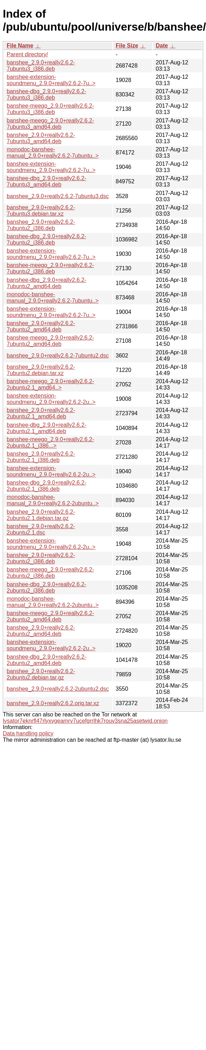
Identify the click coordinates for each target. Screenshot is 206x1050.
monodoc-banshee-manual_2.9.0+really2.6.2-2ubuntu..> (53, 500)
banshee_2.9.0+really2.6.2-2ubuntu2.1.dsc (41, 529)
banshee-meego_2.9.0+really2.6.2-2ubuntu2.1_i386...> (50, 442)
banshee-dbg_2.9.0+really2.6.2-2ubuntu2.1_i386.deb (46, 486)
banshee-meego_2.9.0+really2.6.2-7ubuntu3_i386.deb (50, 109)
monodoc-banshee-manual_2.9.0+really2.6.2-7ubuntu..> (53, 152)
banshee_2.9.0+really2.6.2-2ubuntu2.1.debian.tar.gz (41, 515)
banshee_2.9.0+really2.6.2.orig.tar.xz (53, 703)
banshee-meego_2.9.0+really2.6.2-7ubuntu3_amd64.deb (50, 124)
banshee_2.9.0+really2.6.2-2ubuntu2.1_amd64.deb (41, 413)
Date (162, 46)
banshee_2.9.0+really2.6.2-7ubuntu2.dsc (58, 356)
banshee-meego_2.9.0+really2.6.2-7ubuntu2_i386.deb (50, 268)
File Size (127, 46)
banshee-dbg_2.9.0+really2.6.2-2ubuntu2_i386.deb (46, 587)
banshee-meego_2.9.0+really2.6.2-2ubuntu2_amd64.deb (50, 616)
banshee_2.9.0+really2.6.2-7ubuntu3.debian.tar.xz (41, 210)
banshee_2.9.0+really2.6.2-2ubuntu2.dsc (58, 689)
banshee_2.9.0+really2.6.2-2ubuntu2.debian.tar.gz (41, 674)
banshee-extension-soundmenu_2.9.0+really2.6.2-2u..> (51, 399)
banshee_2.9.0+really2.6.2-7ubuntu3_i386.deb (41, 65)
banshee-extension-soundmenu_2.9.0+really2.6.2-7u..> (51, 80)
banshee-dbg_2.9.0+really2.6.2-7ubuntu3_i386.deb (46, 94)
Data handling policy (28, 733)
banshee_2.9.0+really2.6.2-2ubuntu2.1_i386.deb (41, 457)
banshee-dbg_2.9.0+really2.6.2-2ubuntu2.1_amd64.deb (46, 428)
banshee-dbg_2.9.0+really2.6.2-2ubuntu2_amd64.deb (46, 660)
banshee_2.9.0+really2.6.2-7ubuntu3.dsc (58, 196)
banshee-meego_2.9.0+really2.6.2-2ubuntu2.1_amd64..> (50, 384)
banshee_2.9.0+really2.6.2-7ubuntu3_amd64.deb (41, 138)
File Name (20, 46)
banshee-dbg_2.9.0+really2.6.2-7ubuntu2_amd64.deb (46, 283)
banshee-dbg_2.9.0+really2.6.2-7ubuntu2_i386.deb (46, 239)
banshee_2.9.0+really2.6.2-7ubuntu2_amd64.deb (41, 326)
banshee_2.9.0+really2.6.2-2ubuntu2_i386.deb (41, 558)
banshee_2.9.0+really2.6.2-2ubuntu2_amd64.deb (41, 631)
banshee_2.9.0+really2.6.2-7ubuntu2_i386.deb (41, 225)
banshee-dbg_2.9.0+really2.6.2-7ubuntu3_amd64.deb (46, 181)
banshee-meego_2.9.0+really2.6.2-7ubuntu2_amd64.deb (50, 341)
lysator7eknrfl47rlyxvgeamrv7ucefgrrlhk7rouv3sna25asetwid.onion (85, 721)
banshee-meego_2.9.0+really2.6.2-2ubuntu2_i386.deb (50, 573)
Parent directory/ (27, 54)
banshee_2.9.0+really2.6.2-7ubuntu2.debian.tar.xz (41, 370)
